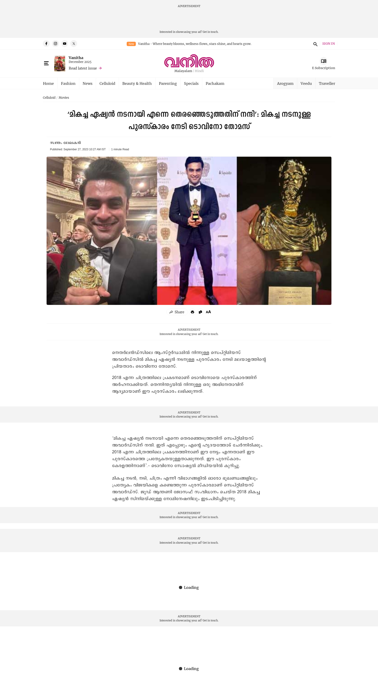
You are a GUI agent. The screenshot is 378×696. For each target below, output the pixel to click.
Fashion (68, 83)
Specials (191, 83)
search (315, 43)
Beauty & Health (137, 83)
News (87, 83)
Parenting (168, 83)
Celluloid (107, 83)
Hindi (199, 71)
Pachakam (215, 83)
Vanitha (76, 57)
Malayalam (183, 71)
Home (48, 83)
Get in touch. (210, 32)
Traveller (327, 83)
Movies (64, 98)
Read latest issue (83, 68)
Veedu (306, 83)
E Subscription (323, 68)
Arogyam (285, 83)
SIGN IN (328, 44)
